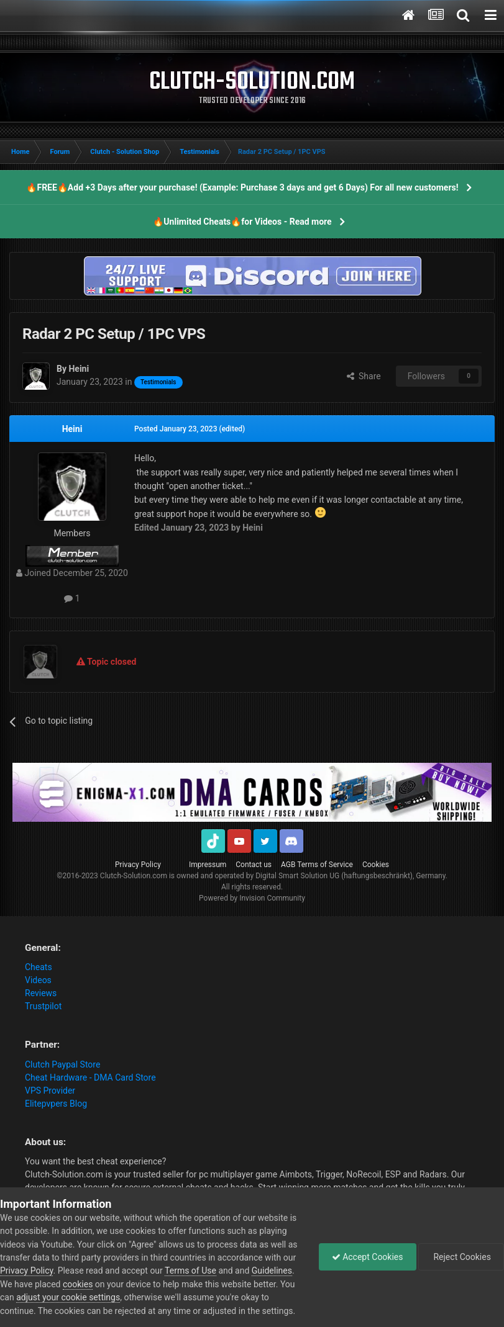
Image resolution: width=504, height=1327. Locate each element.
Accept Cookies (367, 1257)
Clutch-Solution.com (133, 875)
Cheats (38, 967)
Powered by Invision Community (252, 898)
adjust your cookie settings (68, 1297)
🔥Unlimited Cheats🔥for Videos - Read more (242, 222)
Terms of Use (190, 1270)
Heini (72, 429)
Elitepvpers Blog (56, 1104)
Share (364, 376)
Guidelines (272, 1270)
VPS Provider (50, 1090)
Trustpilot (43, 1006)
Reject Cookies (461, 1257)
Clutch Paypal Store (62, 1064)
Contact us (254, 864)
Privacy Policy (138, 864)
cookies (78, 1284)
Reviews (41, 993)
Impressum (207, 864)
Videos (38, 980)
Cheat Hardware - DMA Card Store (90, 1077)
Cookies (375, 864)
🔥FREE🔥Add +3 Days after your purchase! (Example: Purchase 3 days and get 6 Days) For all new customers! (242, 187)
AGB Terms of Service (317, 864)
